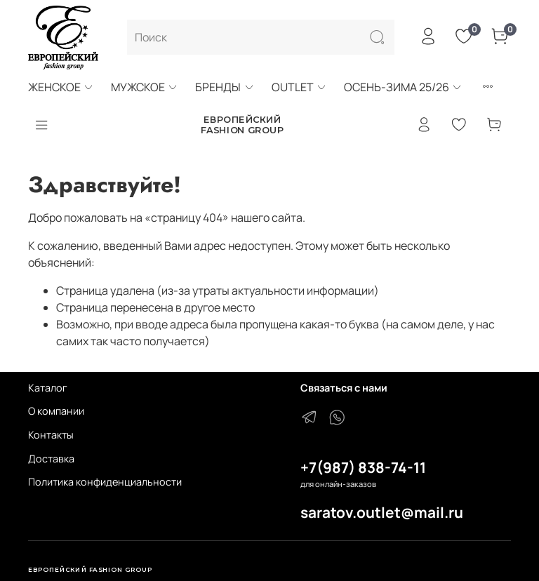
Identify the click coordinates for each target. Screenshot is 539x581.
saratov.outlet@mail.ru (381, 512)
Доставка (51, 458)
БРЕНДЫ (224, 87)
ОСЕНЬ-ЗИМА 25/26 (403, 87)
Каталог (47, 387)
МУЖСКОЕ (144, 87)
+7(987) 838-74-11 (363, 467)
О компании (56, 411)
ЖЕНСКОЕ (61, 87)
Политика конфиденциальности (105, 481)
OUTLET (299, 87)
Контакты (51, 434)
